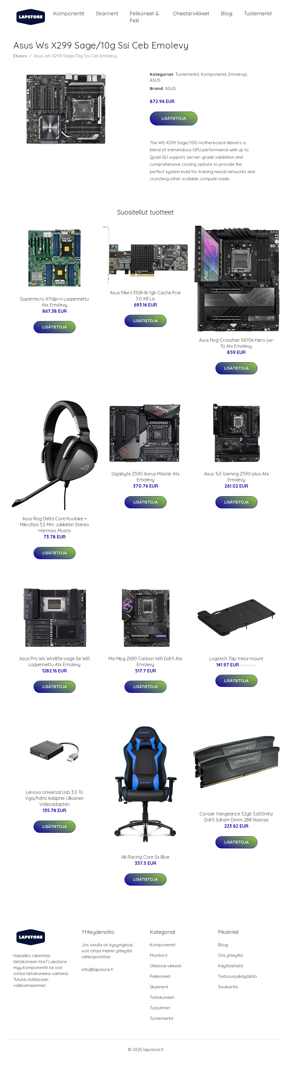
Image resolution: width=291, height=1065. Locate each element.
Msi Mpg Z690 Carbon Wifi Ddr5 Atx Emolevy (145, 667)
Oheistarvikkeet (191, 16)
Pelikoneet (160, 982)
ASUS (155, 86)
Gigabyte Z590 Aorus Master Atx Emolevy (145, 482)
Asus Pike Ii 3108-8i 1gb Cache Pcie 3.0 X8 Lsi (145, 301)
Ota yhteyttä (230, 961)
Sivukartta (228, 992)
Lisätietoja (173, 124)
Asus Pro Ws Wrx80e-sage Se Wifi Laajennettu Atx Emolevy (54, 667)
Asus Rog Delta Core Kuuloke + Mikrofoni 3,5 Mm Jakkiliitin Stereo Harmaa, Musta (54, 530)
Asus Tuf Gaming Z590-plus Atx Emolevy (236, 482)
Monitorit (158, 961)
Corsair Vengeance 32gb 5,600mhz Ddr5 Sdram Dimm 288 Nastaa (236, 822)
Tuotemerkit (258, 16)
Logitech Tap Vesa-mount (236, 664)
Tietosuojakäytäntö (237, 982)
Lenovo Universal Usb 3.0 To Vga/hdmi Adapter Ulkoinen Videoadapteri (54, 804)
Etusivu (20, 61)
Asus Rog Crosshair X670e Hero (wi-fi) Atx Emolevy (236, 349)
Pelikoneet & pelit (144, 20)
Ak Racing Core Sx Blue (145, 862)
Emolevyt (237, 80)
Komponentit (68, 16)
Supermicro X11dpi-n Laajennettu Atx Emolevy (54, 307)
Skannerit (107, 16)
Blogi (226, 16)
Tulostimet (160, 1013)
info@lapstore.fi (97, 975)
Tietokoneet (162, 1003)
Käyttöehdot (230, 971)
